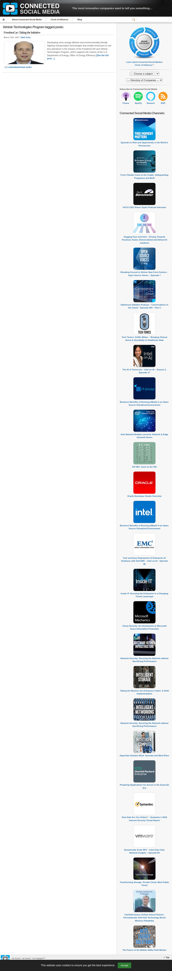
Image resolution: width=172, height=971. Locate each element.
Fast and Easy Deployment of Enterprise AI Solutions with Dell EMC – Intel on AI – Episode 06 (144, 561)
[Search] (153, 19)
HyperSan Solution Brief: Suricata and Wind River (144, 755)
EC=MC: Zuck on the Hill (144, 467)
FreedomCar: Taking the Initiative (22, 32)
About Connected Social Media (27, 19)
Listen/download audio (18, 67)
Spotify (138, 103)
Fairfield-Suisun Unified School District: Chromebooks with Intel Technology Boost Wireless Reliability (144, 918)
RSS (163, 103)
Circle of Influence (59, 19)
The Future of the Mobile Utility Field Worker (144, 950)
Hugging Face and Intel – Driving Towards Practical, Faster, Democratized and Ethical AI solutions (144, 240)
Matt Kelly (26, 37)
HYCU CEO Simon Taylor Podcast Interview (144, 207)
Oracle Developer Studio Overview (144, 496)
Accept (124, 965)
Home (4, 19)
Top (167, 957)
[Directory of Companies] (144, 73)
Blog (80, 19)
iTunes (126, 103)
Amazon (151, 103)
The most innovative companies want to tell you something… (112, 8)
